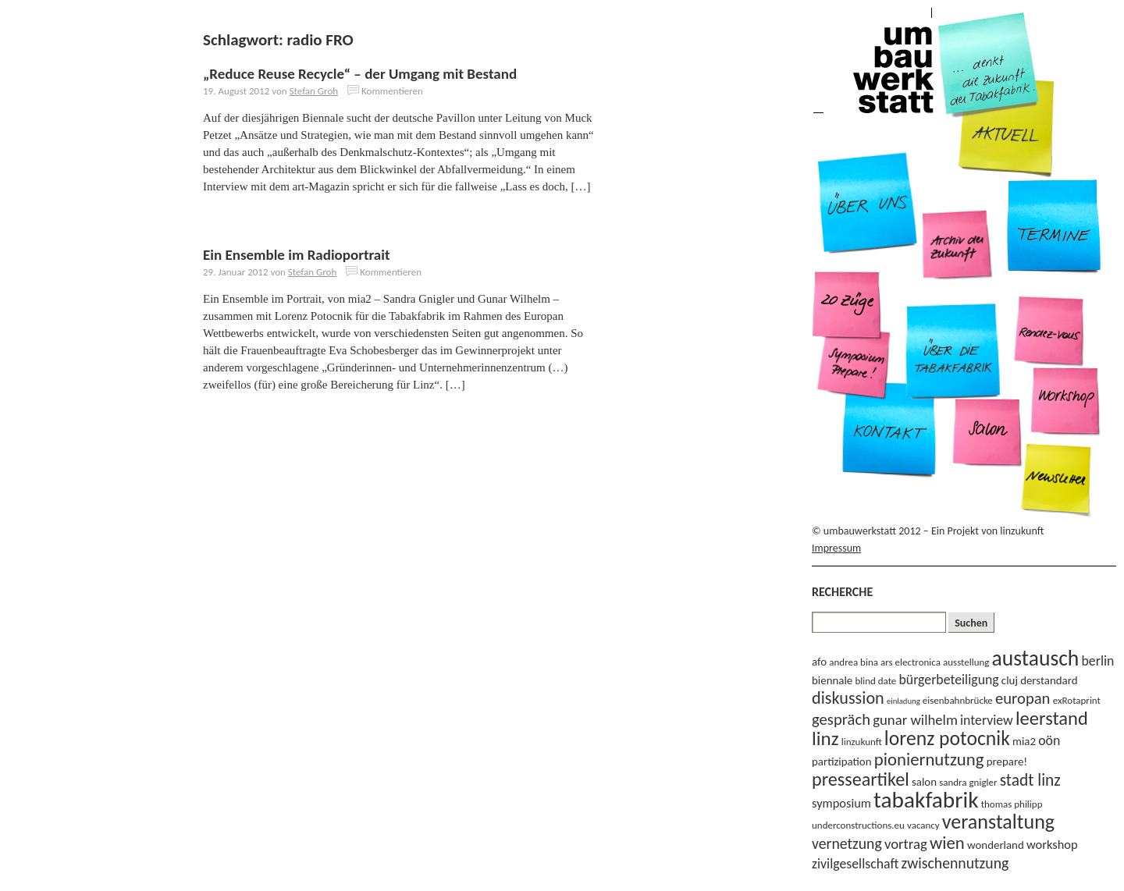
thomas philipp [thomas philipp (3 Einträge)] (1012, 804)
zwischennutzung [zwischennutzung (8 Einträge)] (955, 863)
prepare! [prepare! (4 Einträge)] (1007, 761)
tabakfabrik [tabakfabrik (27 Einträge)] (925, 800)
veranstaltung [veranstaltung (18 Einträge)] (998, 821)
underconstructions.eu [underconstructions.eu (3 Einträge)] (858, 825)
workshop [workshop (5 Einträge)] (1052, 844)
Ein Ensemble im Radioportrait (296, 255)
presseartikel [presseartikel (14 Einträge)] (860, 779)
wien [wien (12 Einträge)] (947, 843)
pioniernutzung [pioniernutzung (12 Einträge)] (929, 759)
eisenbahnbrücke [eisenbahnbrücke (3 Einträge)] (958, 700)
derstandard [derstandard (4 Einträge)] (1048, 680)
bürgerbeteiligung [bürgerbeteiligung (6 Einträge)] (949, 679)
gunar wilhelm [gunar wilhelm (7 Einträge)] (915, 720)
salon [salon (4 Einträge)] (924, 782)
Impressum (836, 548)
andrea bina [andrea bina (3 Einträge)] (853, 662)
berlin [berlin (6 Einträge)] (1098, 660)
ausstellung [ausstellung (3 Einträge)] (966, 662)
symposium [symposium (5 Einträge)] (841, 803)
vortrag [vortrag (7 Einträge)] (905, 844)
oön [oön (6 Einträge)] (1049, 740)
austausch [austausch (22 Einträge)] (1036, 658)
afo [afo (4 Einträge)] (819, 662)
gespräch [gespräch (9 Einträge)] (841, 719)
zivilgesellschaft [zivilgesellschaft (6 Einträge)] (855, 863)
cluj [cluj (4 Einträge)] (1009, 680)
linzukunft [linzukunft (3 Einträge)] (861, 741)
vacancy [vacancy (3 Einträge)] (923, 825)
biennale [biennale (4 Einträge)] (832, 680)
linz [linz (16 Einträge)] (825, 738)
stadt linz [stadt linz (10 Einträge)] (1030, 780)
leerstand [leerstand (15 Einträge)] (1052, 718)
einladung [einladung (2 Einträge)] (903, 701)
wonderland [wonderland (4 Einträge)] (995, 845)
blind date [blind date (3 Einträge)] (875, 681)
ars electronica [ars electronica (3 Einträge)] (910, 662)
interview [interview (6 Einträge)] (986, 720)
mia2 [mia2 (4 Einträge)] (1024, 741)
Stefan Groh (314, 91)
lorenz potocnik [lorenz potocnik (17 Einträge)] (947, 738)
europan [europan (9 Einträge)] (1023, 698)
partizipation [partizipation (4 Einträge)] (842, 761)
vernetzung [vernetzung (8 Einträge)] (847, 843)
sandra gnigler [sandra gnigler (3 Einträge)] (968, 782)
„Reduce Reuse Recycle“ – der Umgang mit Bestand (360, 74)
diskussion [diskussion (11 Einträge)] (848, 697)
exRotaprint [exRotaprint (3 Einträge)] (1077, 700)
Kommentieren (392, 91)
